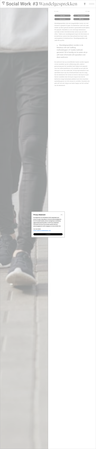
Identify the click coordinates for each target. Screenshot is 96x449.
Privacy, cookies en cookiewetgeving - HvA (42, 230)
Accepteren (48, 234)
